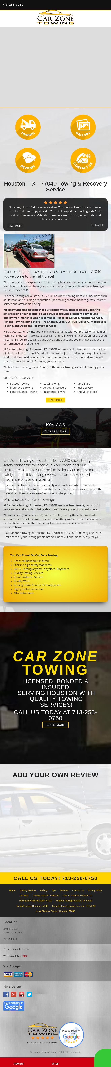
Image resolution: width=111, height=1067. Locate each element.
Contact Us (78, 890)
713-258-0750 (13, 4)
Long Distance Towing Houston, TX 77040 (73, 905)
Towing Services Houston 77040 (35, 900)
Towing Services (28, 890)
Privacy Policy (95, 890)
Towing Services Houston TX (77, 895)
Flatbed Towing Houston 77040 (32, 905)
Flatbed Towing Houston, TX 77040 (74, 900)
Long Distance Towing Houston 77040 (55, 911)
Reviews (64, 890)
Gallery (43, 890)
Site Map (23, 895)
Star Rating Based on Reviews (42, 1042)
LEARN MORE (55, 400)
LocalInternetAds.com (45, 1052)
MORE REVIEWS (55, 431)
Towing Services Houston (45, 895)
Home (12, 890)
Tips (54, 890)
